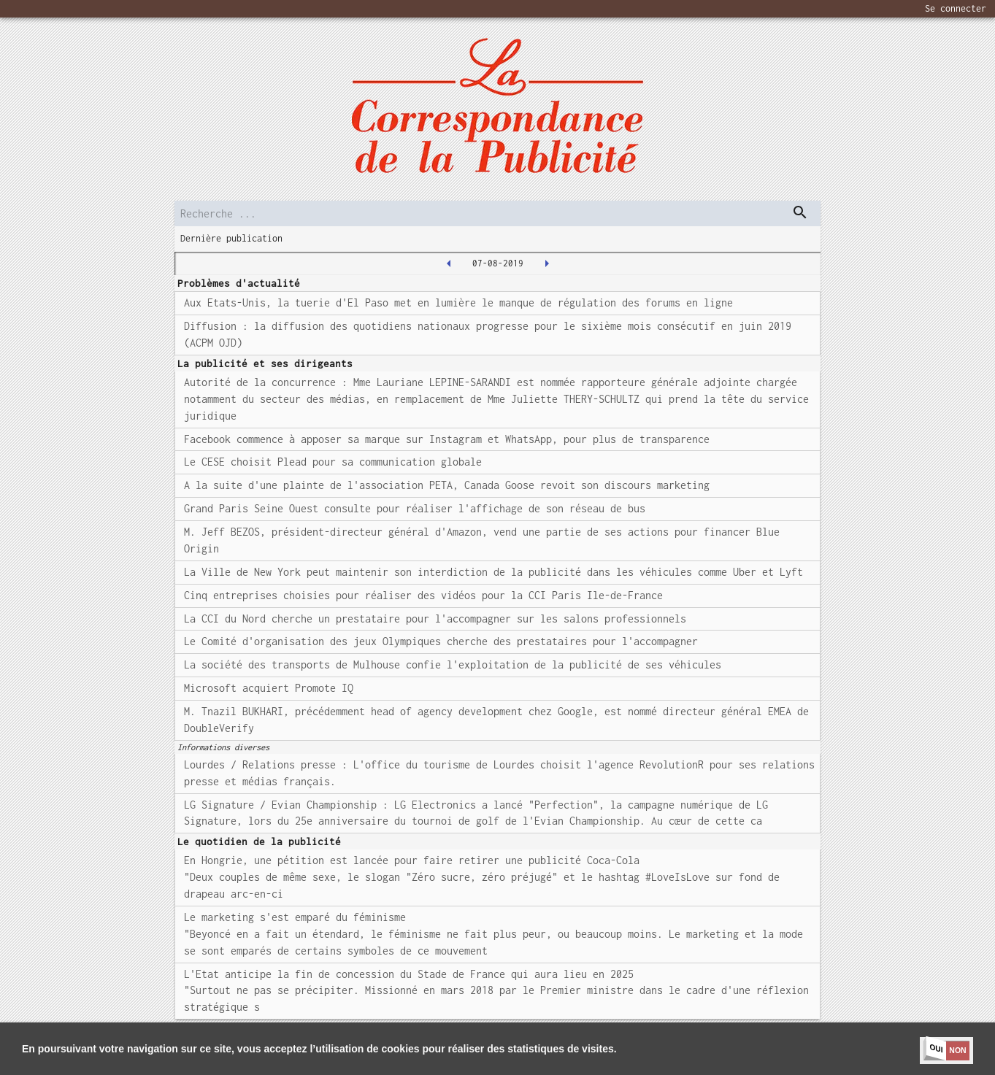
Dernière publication (231, 238)
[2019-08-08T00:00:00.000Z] (546, 263)
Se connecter (955, 8)
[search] (497, 213)
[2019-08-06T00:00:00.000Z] (449, 263)
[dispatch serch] (800, 212)
